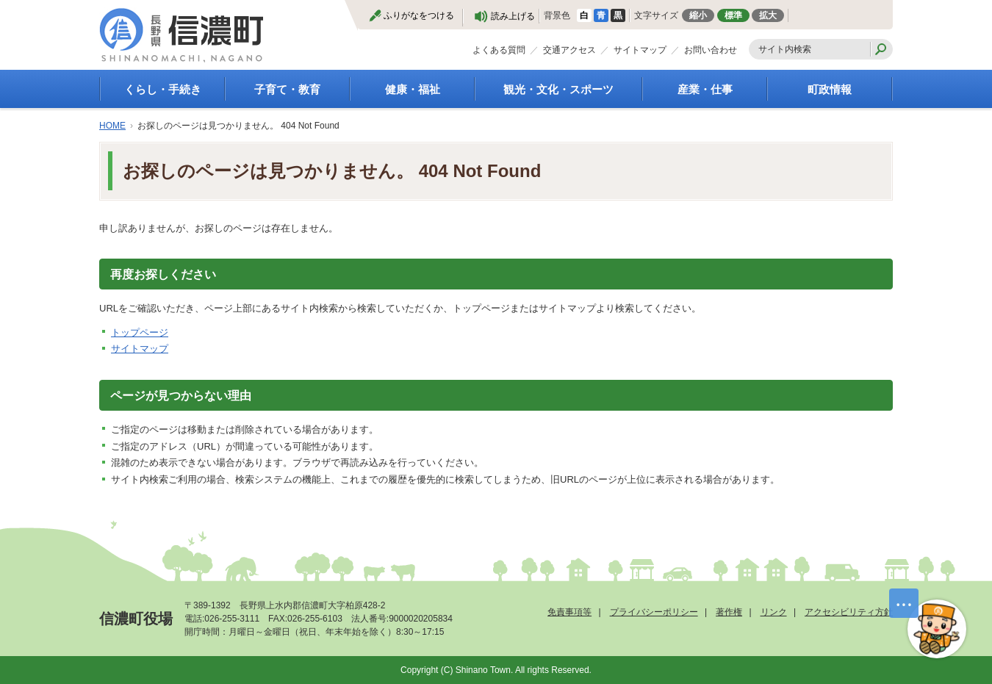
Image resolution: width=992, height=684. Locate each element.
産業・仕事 (705, 89)
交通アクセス (569, 50)
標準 (733, 15)
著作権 (729, 612)
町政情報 (830, 89)
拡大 (768, 15)
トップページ (139, 332)
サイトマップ (640, 50)
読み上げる (513, 16)
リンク (774, 612)
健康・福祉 (412, 89)
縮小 (698, 15)
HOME (112, 125)
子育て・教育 (287, 89)
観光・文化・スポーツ (558, 89)
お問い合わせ (710, 50)
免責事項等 (569, 612)
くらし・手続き (162, 89)
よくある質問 (498, 50)
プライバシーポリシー (654, 612)
